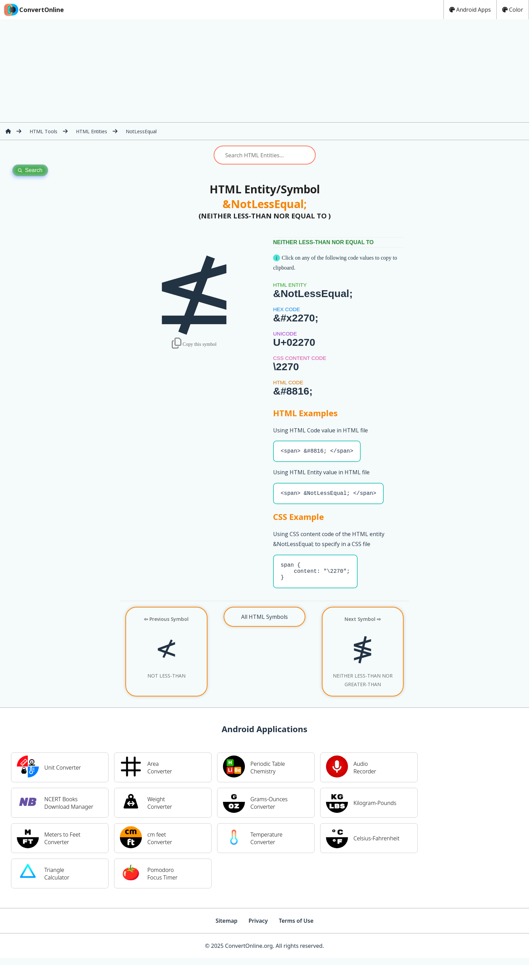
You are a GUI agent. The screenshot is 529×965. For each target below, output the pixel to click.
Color (512, 9)
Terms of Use (296, 927)
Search (30, 170)
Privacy (258, 927)
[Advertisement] (264, 71)
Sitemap (226, 927)
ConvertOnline (33, 9)
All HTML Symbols (264, 623)
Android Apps (470, 9)
